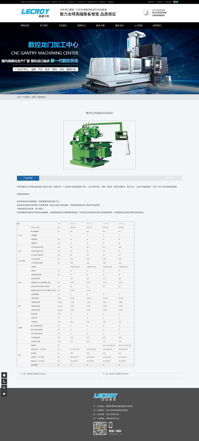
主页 (19, 97)
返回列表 (170, 178)
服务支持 (119, 25)
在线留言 (159, 2)
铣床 (34, 97)
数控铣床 (41, 97)
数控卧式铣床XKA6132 (36, 374)
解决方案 (100, 25)
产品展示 (63, 25)
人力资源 (138, 25)
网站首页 (25, 25)
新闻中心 (81, 25)
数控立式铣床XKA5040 (119, 374)
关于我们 (44, 25)
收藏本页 (151, 2)
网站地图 (168, 2)
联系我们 (157, 25)
